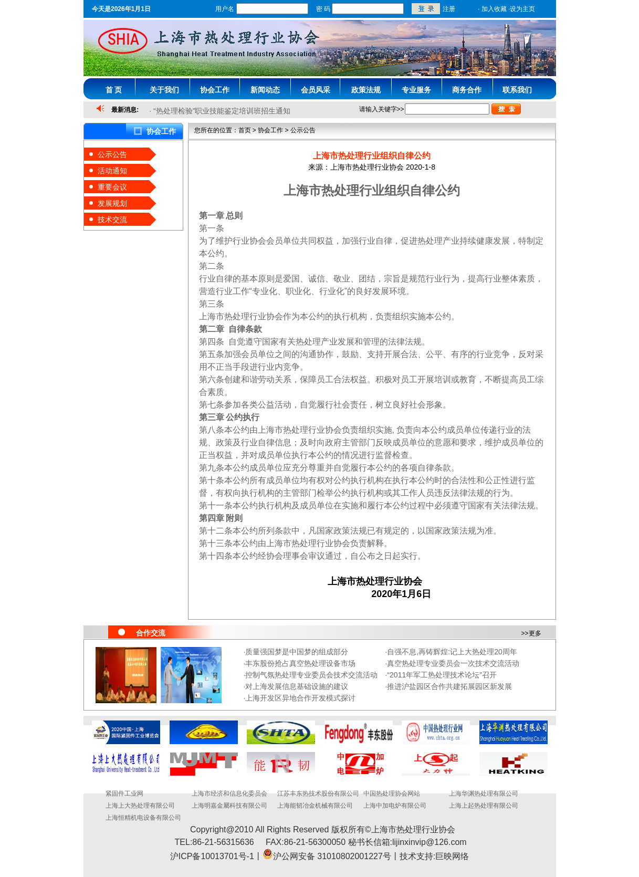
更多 (535, 633)
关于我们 (164, 90)
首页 (244, 130)
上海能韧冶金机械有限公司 (315, 805)
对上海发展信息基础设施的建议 (296, 686)
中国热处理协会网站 (391, 793)
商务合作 (466, 90)
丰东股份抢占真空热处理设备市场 (300, 663)
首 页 (114, 90)
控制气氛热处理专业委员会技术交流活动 (311, 675)
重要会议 (112, 187)
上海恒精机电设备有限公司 (143, 817)
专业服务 (416, 90)
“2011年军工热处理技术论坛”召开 (441, 675)
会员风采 (315, 90)
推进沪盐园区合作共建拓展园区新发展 (449, 686)
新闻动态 (265, 90)
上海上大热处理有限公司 (140, 805)
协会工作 (214, 90)
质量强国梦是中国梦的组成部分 (296, 652)
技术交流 (112, 219)
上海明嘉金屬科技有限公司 (229, 805)
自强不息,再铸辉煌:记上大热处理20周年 (452, 652)
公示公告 (112, 154)
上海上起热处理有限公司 (483, 805)
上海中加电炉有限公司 (394, 805)
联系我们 (517, 90)
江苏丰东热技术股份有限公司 (318, 793)
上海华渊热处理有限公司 (483, 793)
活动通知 (112, 170)
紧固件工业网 (124, 793)
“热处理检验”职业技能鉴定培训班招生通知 (221, 111)
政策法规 (366, 90)
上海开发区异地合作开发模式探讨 (300, 698)
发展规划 (112, 203)
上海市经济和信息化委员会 (229, 793)
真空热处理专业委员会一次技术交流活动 (453, 663)
